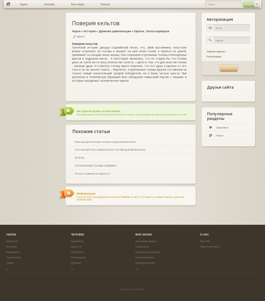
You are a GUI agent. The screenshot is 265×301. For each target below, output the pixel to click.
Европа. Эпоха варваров (151, 31)
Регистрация (214, 56)
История (90, 31)
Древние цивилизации (115, 31)
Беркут (81, 36)
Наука (76, 31)
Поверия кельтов (96, 23)
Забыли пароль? (216, 51)
